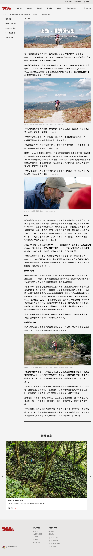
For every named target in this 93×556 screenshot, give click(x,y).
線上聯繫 (51, 531)
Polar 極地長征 (10, 33)
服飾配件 (59, 8)
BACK (28, 19)
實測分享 (8, 19)
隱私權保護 (36, 542)
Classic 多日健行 (10, 28)
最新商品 (19, 8)
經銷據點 (51, 534)
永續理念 (35, 537)
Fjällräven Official (55, 543)
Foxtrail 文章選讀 (10, 24)
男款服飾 (29, 8)
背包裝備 (49, 8)
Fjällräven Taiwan (55, 538)
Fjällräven (35, 531)
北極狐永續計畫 (37, 534)
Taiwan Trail (9, 37)
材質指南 (35, 539)
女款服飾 (39, 8)
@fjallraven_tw (55, 540)
